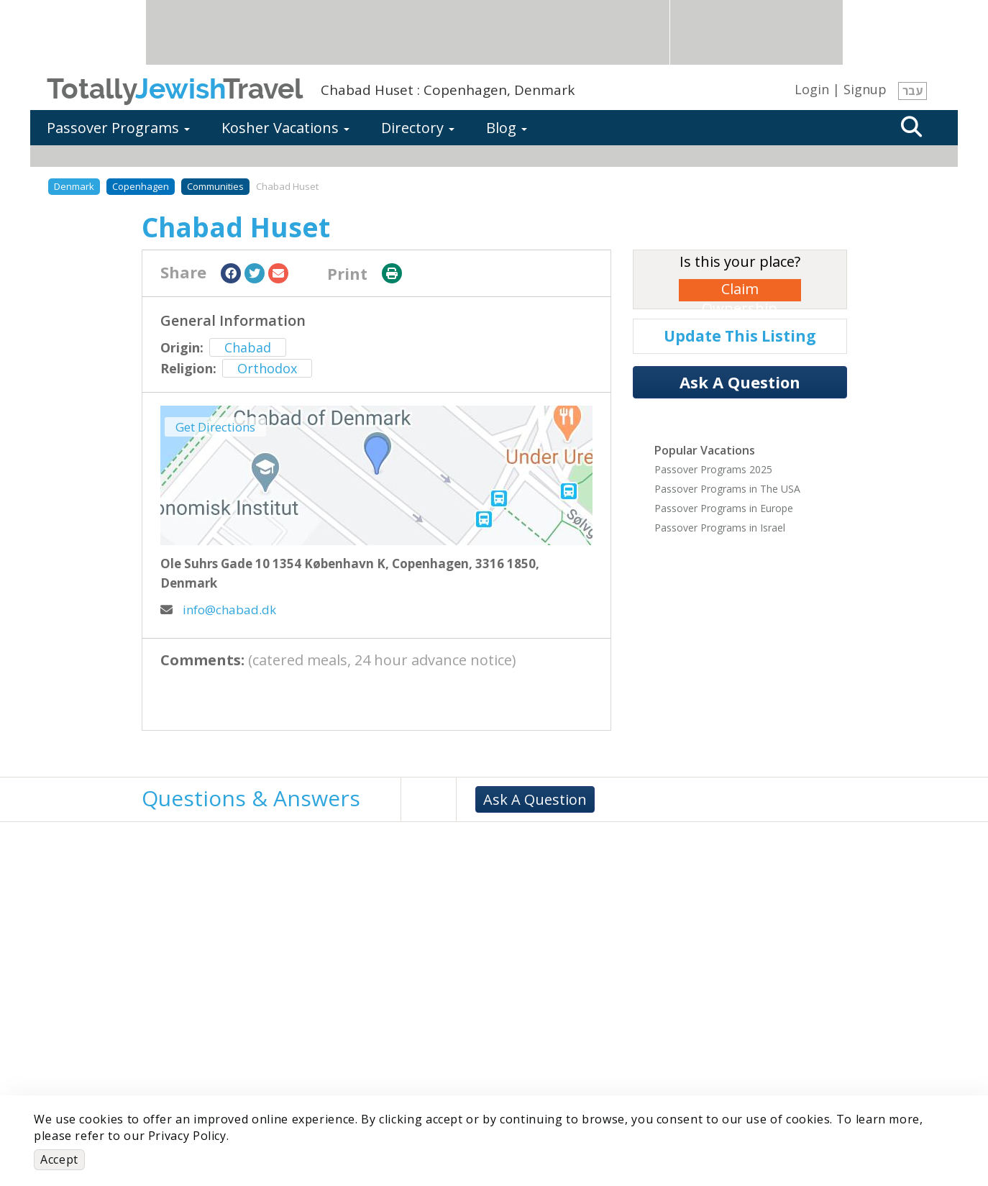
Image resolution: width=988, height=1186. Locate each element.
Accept (59, 1159)
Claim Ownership (739, 290)
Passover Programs (118, 127)
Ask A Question (740, 382)
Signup (865, 89)
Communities (215, 186)
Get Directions (215, 427)
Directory (417, 127)
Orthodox (267, 368)
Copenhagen (140, 186)
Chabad (247, 347)
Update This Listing (740, 336)
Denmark (74, 186)
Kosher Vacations (285, 127)
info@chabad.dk (218, 609)
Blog (506, 127)
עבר (912, 91)
